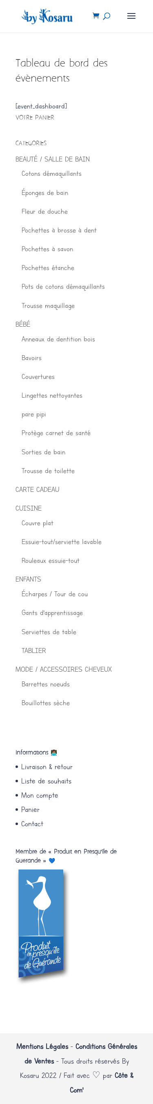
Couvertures (38, 376)
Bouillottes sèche (46, 702)
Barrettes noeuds (46, 683)
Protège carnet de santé (56, 432)
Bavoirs (32, 357)
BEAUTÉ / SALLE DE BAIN (53, 159)
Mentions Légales (42, 1046)
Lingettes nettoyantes (52, 395)
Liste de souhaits (46, 781)
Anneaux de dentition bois (58, 338)
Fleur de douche (45, 211)
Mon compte (39, 795)
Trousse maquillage (48, 305)
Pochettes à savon (47, 248)
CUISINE (29, 508)
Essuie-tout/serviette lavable (62, 541)
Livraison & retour (47, 767)
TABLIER (34, 650)
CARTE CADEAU (37, 489)
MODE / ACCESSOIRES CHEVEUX (64, 669)
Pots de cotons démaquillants (63, 286)
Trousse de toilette (48, 470)
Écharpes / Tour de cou (55, 593)
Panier (30, 809)
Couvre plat (37, 522)
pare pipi (34, 413)
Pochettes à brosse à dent (59, 230)
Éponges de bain (45, 192)
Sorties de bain (43, 451)
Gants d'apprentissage (52, 612)
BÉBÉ (23, 324)
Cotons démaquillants (52, 173)
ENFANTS (28, 579)
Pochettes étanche (48, 267)
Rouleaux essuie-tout (51, 560)
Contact (32, 824)
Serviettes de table (49, 631)
